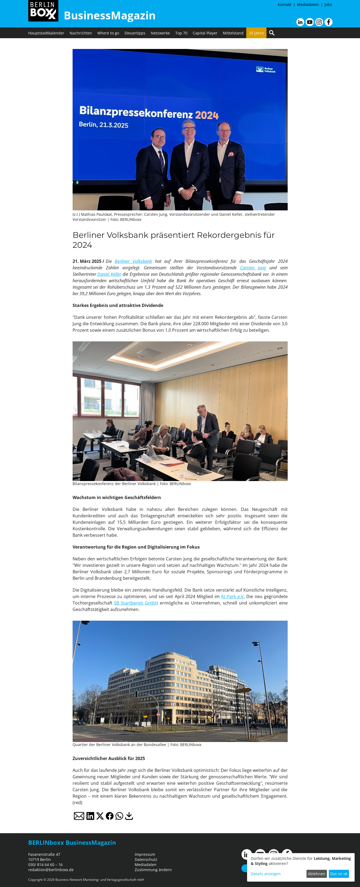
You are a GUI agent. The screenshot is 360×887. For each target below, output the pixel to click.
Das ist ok (338, 873)
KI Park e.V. (233, 596)
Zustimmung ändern (153, 869)
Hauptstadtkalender (46, 33)
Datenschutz (146, 859)
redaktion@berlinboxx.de (51, 869)
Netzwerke (160, 33)
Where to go (108, 33)
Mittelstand (233, 33)
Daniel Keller (109, 274)
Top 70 (181, 33)
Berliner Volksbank (133, 261)
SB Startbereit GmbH (136, 603)
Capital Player (205, 33)
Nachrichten (81, 33)
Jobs (328, 4)
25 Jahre (256, 33)
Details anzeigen (266, 873)
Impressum (145, 854)
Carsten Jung (253, 268)
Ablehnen (316, 873)
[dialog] (301, 867)
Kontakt (284, 4)
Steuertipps (134, 33)
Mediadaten (308, 4)
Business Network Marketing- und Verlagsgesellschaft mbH (99, 880)
